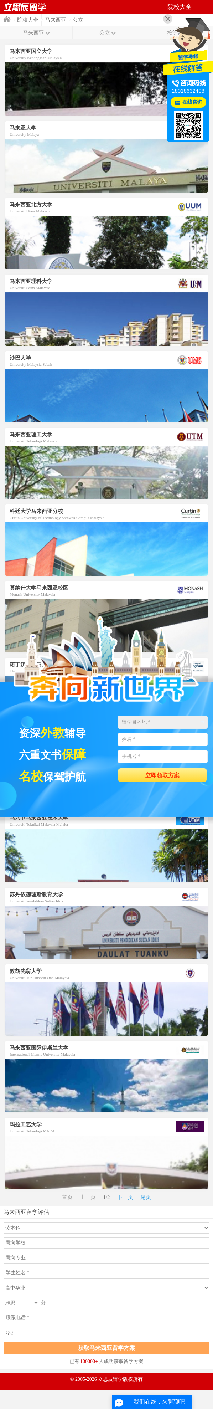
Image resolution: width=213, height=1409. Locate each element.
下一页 (125, 1197)
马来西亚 (55, 20)
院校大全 (27, 20)
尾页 (145, 1197)
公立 (78, 20)
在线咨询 (192, 102)
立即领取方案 (162, 775)
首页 (7, 19)
